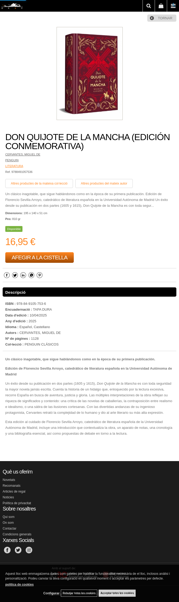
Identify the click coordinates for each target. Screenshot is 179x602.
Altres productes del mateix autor (104, 183)
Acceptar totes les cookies (117, 593)
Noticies (8, 497)
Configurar (51, 593)
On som (8, 523)
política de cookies (19, 584)
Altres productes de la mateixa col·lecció (39, 183)
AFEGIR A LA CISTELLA (39, 257)
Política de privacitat (17, 503)
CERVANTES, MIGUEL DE (22, 154)
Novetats (9, 480)
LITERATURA (14, 166)
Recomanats (11, 486)
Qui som (9, 517)
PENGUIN (12, 160)
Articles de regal (14, 491)
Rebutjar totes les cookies (79, 593)
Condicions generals (17, 534)
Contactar (9, 528)
